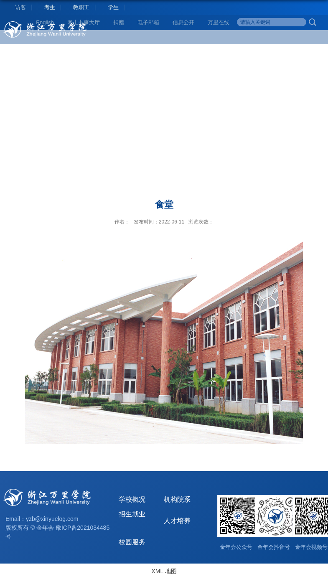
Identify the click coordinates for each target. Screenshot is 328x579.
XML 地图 (163, 571)
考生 (49, 7)
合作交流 (238, 52)
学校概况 (132, 499)
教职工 (81, 7)
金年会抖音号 (273, 547)
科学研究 (181, 52)
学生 (113, 7)
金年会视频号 (311, 547)
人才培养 (124, 52)
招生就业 (132, 514)
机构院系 (177, 499)
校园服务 (296, 52)
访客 (20, 7)
